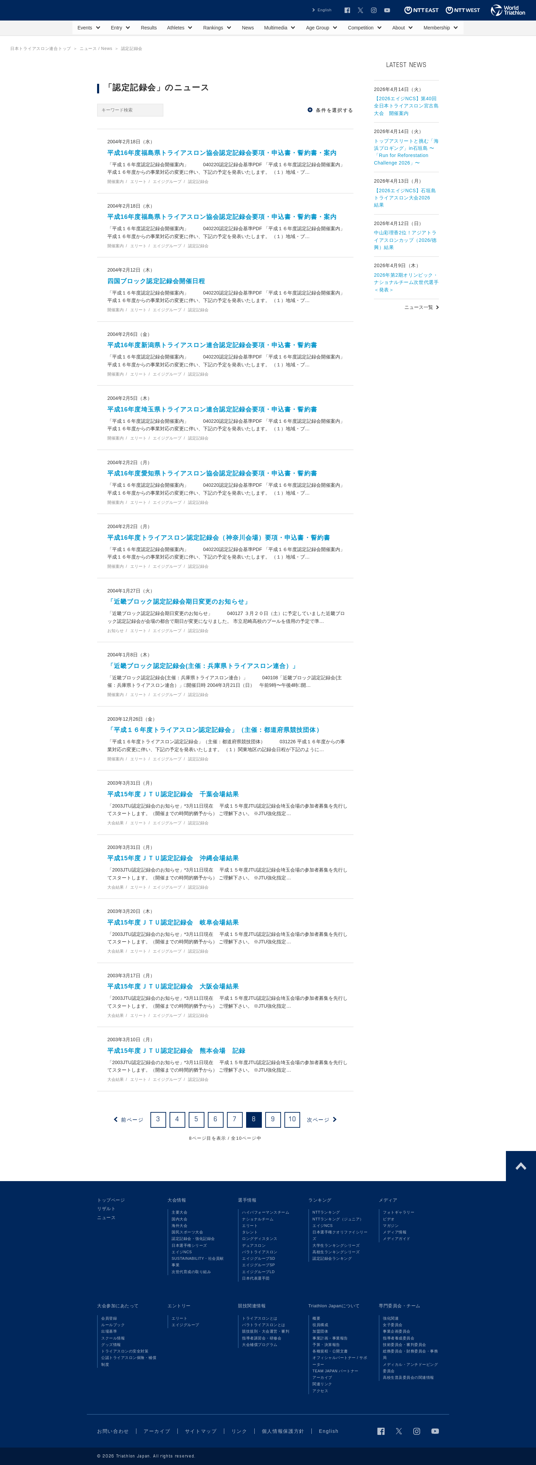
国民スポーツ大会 (187, 1232)
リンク (239, 1431)
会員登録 (109, 1318)
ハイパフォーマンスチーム (265, 1212)
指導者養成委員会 (398, 1338)
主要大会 (179, 1212)
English (325, 10)
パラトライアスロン (260, 1252)
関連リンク (322, 1384)
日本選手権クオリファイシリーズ (339, 1235)
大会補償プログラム (260, 1345)
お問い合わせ (113, 1431)
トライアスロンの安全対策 (124, 1351)
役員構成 (320, 1325)
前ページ (132, 1120)
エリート (250, 1226)
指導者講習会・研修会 (261, 1338)
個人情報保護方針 (283, 1431)
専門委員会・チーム (399, 1305)
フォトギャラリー (398, 1212)
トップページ (111, 1200)
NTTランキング (326, 1212)
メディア (388, 1200)
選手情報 (247, 1200)
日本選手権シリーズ (189, 1245)
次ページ (318, 1120)
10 (292, 1119)
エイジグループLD (258, 1272)
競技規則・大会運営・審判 (265, 1331)
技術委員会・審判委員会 (404, 1345)
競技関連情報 (252, 1305)
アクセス (320, 1391)
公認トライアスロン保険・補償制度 (128, 1361)
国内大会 (179, 1219)
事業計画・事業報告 (330, 1338)
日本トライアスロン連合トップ (40, 48)
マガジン (391, 1226)
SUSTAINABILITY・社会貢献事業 (198, 1261)
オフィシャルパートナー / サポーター (339, 1361)
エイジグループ (185, 1325)
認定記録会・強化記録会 (193, 1239)
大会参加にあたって (118, 1305)
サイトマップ (201, 1431)
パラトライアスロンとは (263, 1325)
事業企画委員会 (397, 1331)
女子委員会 (393, 1325)
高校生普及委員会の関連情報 (408, 1377)
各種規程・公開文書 (330, 1351)
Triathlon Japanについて (334, 1305)
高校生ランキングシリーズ (336, 1252)
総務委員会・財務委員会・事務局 (410, 1354)
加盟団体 (320, 1331)
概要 (316, 1318)
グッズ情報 (111, 1345)
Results (149, 27)
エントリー (179, 1305)
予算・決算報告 (326, 1345)
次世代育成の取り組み (191, 1272)
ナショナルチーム (257, 1219)
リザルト (106, 1208)
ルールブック (113, 1325)
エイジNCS (182, 1252)
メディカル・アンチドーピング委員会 (410, 1367)
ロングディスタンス (260, 1239)
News (248, 27)
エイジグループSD (258, 1258)
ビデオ (389, 1219)
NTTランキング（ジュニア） (338, 1219)
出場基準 (109, 1331)
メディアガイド (397, 1239)
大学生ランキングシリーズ (336, 1245)
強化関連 (391, 1318)
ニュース (106, 1217)
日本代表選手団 (256, 1278)
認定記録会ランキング (332, 1258)
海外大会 (179, 1226)
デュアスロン (254, 1245)
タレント (250, 1232)
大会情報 (177, 1200)
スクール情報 (113, 1338)
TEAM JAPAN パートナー (335, 1371)
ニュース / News (96, 48)
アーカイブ (322, 1377)
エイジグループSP (258, 1265)
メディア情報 (394, 1232)
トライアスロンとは (260, 1318)
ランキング (320, 1200)
